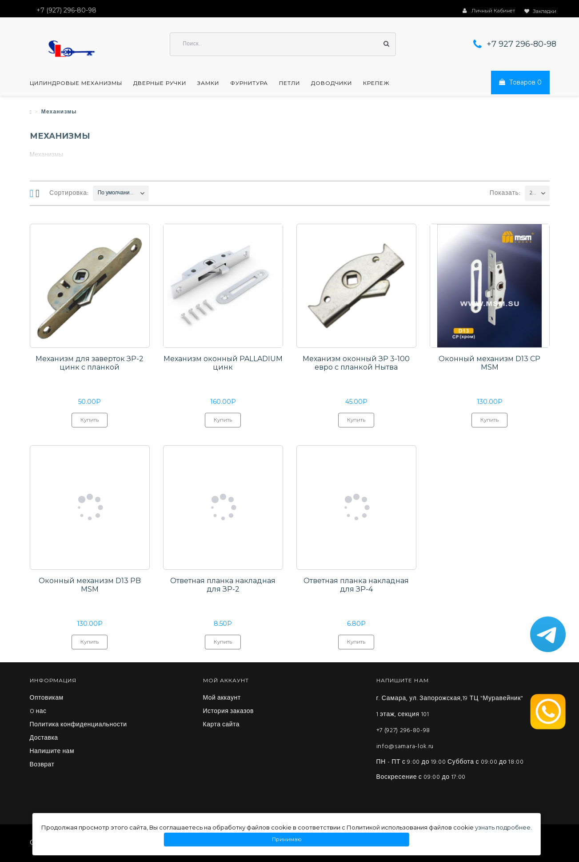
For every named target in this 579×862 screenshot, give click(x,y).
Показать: (505, 194)
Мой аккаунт (222, 699)
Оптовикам (47, 699)
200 (533, 193)
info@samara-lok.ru (405, 747)
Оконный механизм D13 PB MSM (90, 585)
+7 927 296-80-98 (521, 44)
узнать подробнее (503, 827)
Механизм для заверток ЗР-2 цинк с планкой (90, 363)
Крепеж (376, 84)
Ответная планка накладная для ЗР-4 (356, 585)
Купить (89, 423)
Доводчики (331, 84)
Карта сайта (221, 725)
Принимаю (286, 839)
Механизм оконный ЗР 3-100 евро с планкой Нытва (356, 363)
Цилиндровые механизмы (76, 84)
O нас (38, 712)
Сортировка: (69, 194)
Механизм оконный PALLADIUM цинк (223, 363)
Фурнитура (249, 84)
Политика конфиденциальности (78, 725)
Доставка (44, 739)
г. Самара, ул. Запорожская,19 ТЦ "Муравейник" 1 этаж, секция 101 (449, 707)
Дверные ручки (159, 84)
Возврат (42, 765)
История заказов (228, 712)
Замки (208, 84)
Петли (289, 84)
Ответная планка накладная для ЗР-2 (223, 585)
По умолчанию (116, 193)
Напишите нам (52, 752)
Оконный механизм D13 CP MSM (489, 363)
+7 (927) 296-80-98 (403, 731)
